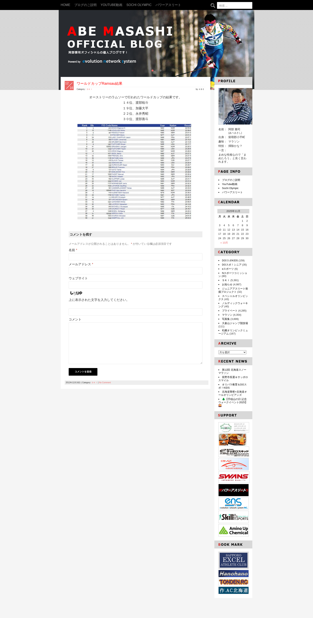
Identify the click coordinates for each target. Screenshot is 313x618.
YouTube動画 (111, 5)
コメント (75, 319)
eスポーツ (228, 268)
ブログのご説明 (85, 5)
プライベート (230, 310)
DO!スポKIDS (230, 260)
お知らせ (227, 284)
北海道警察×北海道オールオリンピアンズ (232, 393)
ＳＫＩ (89, 89)
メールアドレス (81, 264)
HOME (65, 5)
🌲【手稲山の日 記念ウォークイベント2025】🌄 (233, 402)
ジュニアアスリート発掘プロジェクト (233, 290)
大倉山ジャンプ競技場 (235, 323)
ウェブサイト (78, 278)
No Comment (105, 382)
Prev (64, 50)
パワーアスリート (168, 5)
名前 (73, 250)
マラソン (227, 314)
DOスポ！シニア (232, 264)
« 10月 (224, 242)
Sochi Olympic (139, 5)
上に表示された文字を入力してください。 (99, 300)
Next (249, 50)
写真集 (226, 318)
